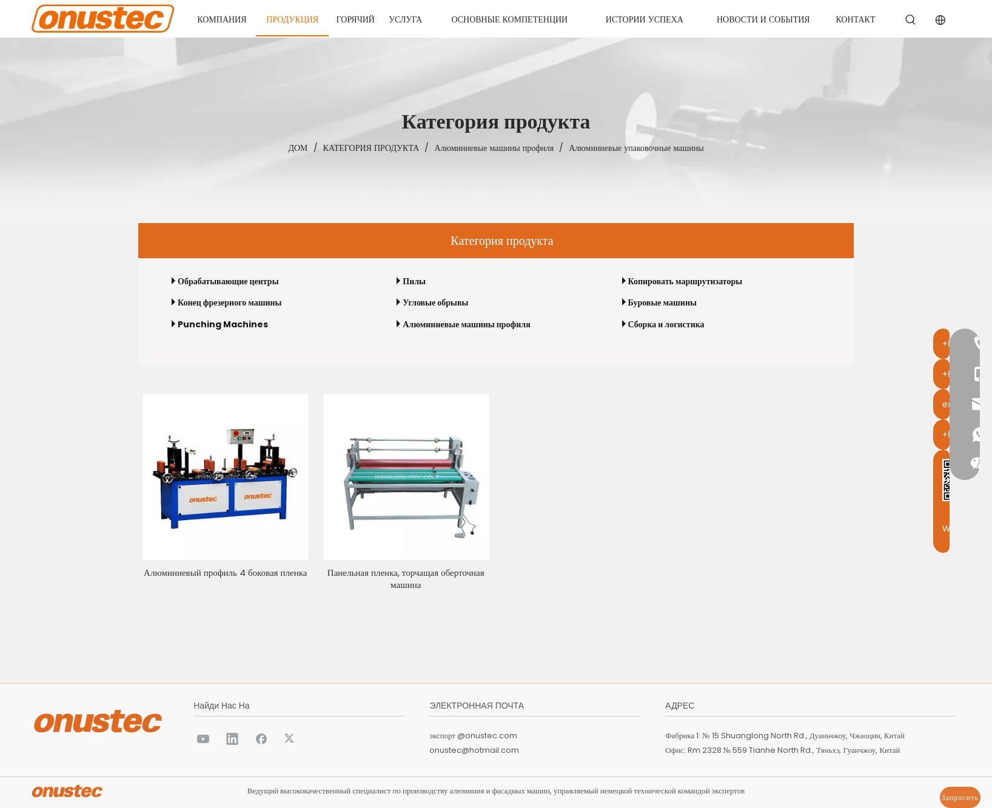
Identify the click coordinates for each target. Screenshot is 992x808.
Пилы (414, 281)
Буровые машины (662, 302)
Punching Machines (223, 324)
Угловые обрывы (435, 302)
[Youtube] (203, 738)
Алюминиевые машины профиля (467, 324)
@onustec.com (487, 735)
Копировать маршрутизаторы (685, 281)
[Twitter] (290, 738)
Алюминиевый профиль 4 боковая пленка (225, 573)
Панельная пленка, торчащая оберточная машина (405, 579)
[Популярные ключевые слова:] (911, 20)
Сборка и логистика (666, 324)
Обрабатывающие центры (228, 281)
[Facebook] (261, 738)
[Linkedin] (232, 738)
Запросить (960, 797)
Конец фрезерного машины (230, 302)
